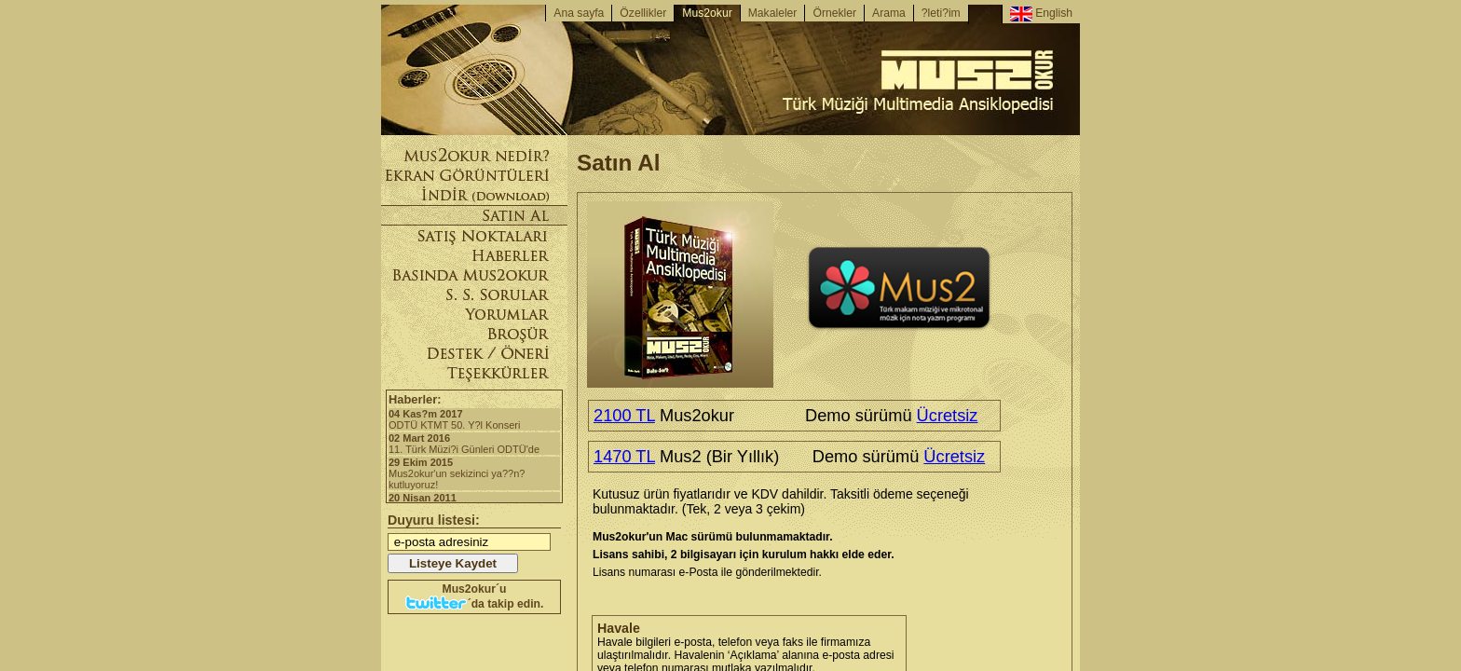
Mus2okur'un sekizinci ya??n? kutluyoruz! (474, 473)
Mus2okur (706, 13)
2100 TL (624, 415)
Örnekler (834, 13)
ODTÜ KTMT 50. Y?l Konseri (474, 419)
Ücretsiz (947, 415)
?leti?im (941, 13)
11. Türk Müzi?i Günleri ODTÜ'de (474, 443)
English (1041, 14)
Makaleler (773, 13)
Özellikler (643, 13)
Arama (889, 13)
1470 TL (624, 456)
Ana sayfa (578, 13)
